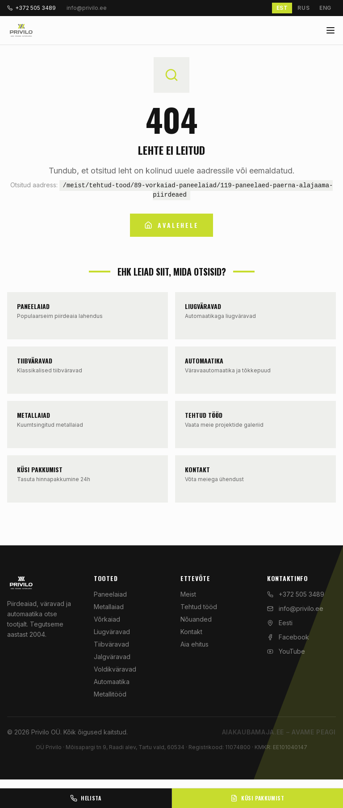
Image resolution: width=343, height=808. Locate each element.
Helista (85, 798)
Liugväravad (112, 631)
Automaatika (112, 681)
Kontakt (191, 631)
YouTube (286, 651)
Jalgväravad (112, 656)
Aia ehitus (194, 644)
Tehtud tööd (198, 606)
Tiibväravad (111, 644)
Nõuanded (196, 619)
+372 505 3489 (31, 7)
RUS (303, 7)
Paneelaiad (110, 594)
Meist (188, 594)
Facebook (288, 637)
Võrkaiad (107, 619)
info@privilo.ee (295, 608)
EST (282, 7)
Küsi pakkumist (257, 798)
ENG (325, 7)
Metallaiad (109, 606)
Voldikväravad (115, 669)
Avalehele (171, 225)
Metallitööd (110, 694)
